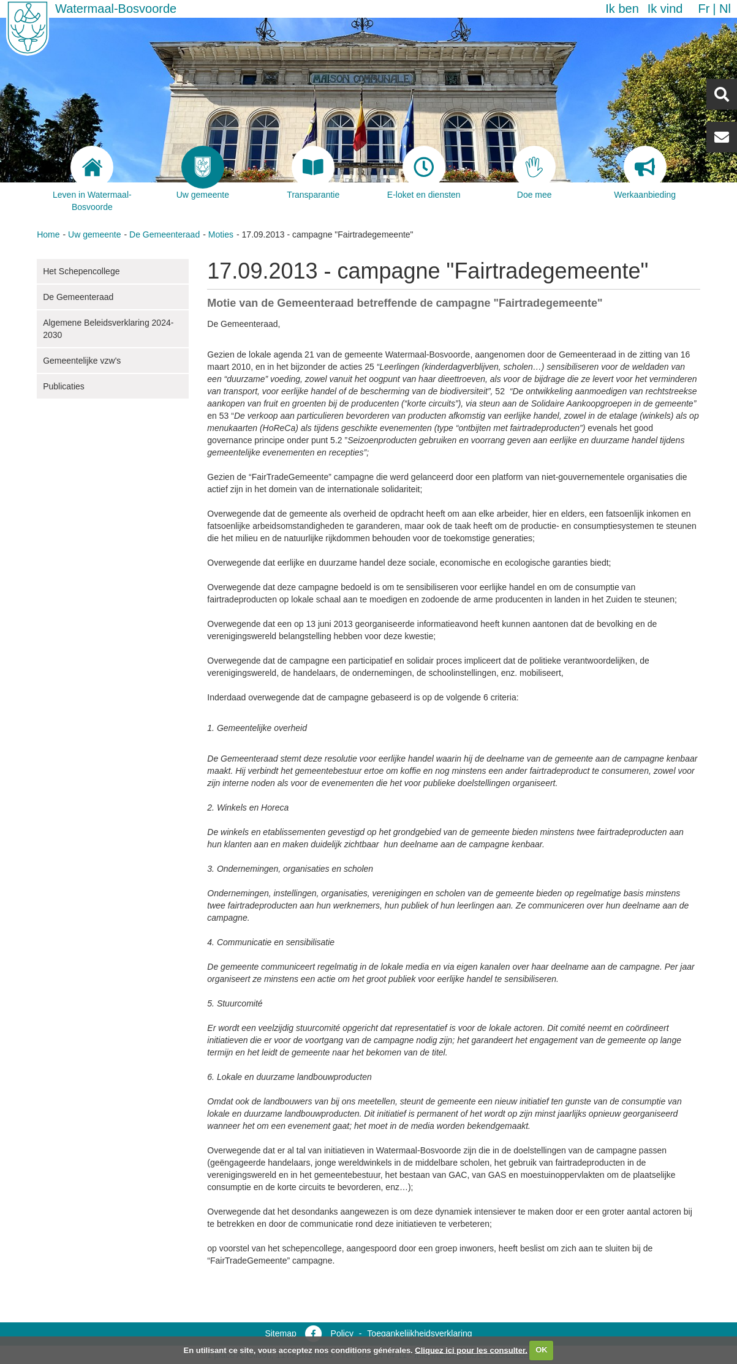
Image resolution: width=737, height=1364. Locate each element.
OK (541, 1349)
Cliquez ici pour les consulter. (471, 1349)
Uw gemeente (94, 234)
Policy (342, 1333)
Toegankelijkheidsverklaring (419, 1333)
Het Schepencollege (81, 271)
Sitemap (280, 1333)
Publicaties (64, 386)
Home (48, 234)
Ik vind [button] (665, 8)
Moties (220, 234)
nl (725, 8)
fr (703, 8)
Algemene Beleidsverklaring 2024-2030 (108, 329)
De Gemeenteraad (164, 234)
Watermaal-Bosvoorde (115, 8)
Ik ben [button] (621, 8)
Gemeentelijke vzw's (82, 360)
